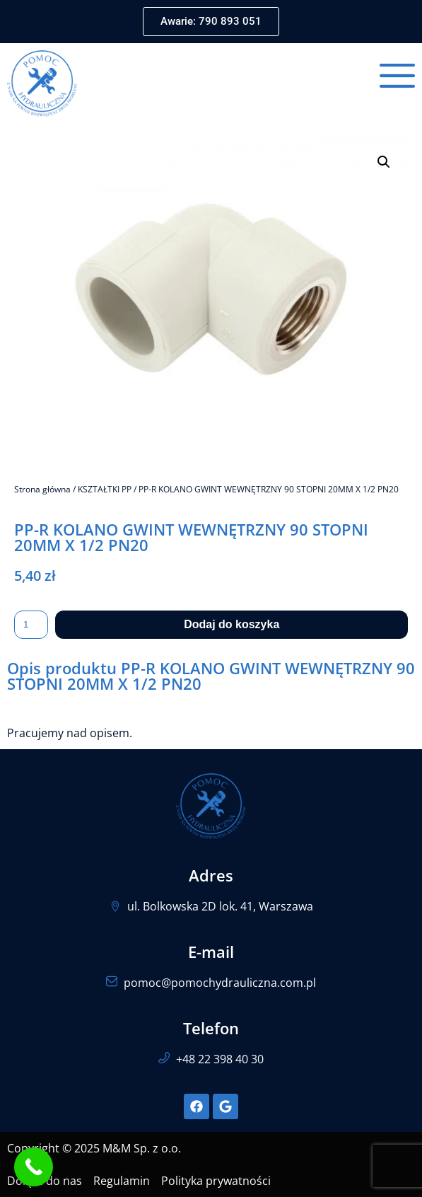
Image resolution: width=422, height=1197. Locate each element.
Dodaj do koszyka (231, 624)
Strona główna (42, 489)
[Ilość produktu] (31, 625)
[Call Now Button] (33, 1166)
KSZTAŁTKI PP (104, 489)
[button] (384, 162)
